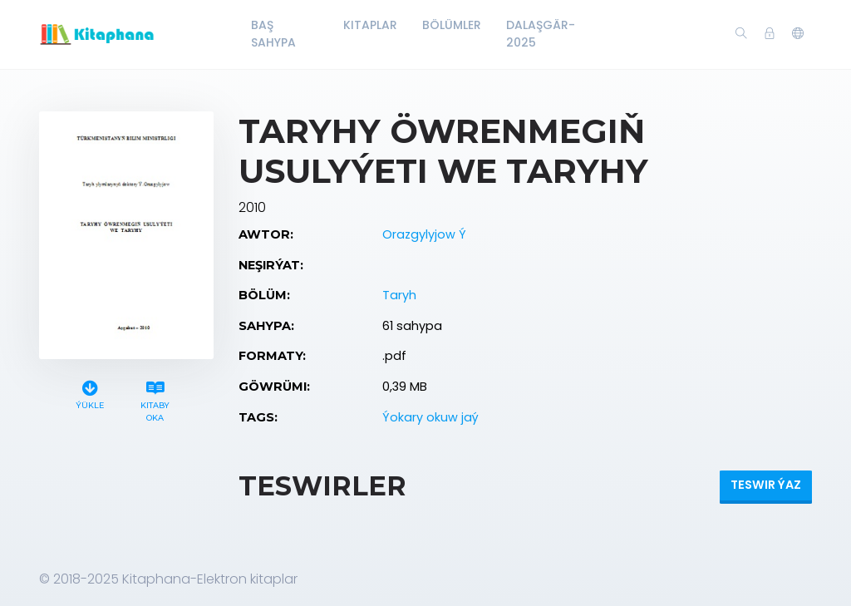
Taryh (399, 295)
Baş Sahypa (273, 34)
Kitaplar (370, 25)
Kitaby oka (155, 399)
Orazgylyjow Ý (424, 234)
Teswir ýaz (765, 484)
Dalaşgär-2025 (540, 34)
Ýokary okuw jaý (430, 417)
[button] (798, 34)
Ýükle (89, 393)
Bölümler (451, 25)
